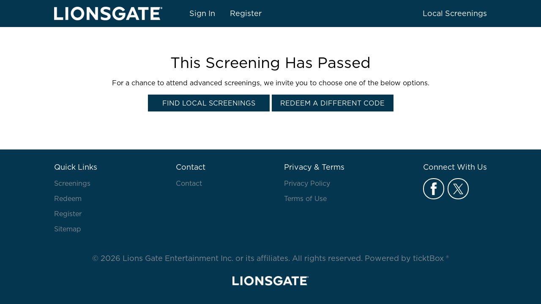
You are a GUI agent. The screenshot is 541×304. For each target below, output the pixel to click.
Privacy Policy (307, 183)
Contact (189, 183)
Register (246, 13)
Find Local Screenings (208, 103)
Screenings (72, 183)
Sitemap (67, 228)
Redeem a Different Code (332, 103)
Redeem (68, 198)
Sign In (202, 13)
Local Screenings (455, 13)
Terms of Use (305, 198)
